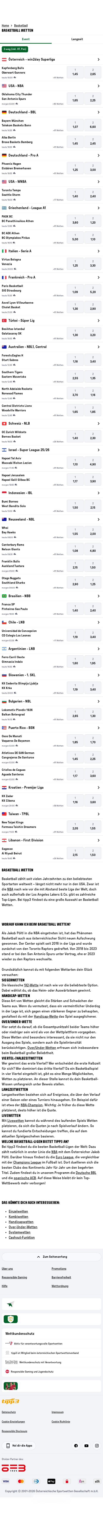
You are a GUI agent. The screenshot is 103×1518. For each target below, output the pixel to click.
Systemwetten (19, 1232)
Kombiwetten (18, 1216)
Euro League (64, 1157)
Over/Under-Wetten (41, 1048)
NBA (10, 889)
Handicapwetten (21, 1222)
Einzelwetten (18, 1211)
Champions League (27, 1162)
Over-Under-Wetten (23, 1227)
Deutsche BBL (86, 1173)
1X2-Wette (31, 985)
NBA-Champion (32, 1105)
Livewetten (15, 1120)
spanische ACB (25, 1178)
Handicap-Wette (46, 1016)
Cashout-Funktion (22, 1237)
